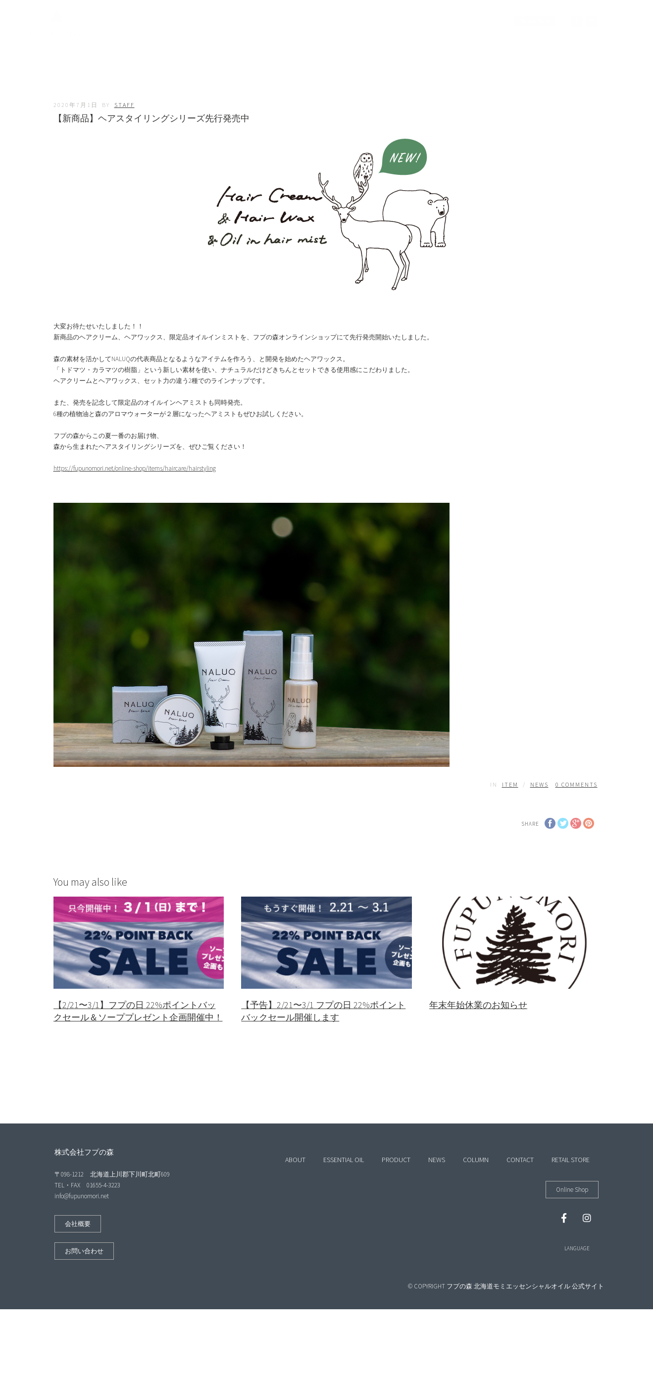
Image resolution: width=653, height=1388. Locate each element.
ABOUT (201, 21)
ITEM (510, 784)
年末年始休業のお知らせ (478, 1005)
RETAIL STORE (476, 21)
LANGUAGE (577, 1248)
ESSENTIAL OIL (249, 21)
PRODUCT (301, 21)
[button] (77, 1223)
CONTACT (425, 21)
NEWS (342, 21)
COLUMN (381, 21)
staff (124, 104)
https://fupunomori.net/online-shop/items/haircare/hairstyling (134, 468)
